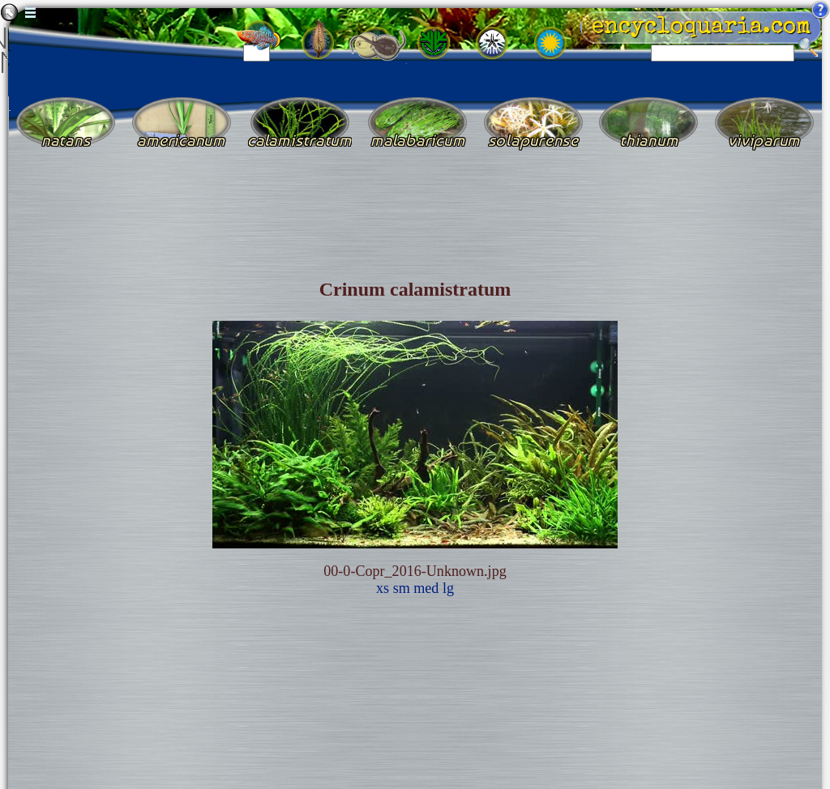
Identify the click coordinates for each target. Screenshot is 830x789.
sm (401, 588)
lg (448, 588)
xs (382, 588)
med (426, 588)
